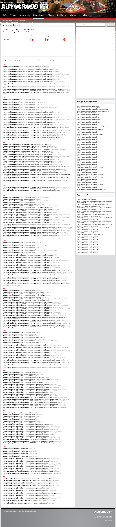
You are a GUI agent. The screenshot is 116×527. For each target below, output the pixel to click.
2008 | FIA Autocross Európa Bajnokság (87, 241)
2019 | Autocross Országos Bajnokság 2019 (88, 114)
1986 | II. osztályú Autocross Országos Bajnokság (90, 174)
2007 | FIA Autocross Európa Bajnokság (87, 242)
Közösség (74, 15)
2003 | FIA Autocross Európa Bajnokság (87, 249)
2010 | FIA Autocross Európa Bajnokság (87, 237)
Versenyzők (25, 15)
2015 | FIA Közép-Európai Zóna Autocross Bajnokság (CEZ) (93, 227)
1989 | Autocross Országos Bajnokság (87, 164)
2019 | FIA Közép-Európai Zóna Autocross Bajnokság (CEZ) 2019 (94, 214)
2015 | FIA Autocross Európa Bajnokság (87, 226)
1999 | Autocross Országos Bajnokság (87, 147)
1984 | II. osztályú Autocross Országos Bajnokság (90, 180)
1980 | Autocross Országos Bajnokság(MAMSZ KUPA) (91, 189)
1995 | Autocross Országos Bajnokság (87, 154)
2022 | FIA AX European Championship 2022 (89, 202)
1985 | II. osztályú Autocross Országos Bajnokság (90, 177)
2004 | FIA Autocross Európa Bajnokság (87, 247)
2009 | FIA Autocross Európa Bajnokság (87, 239)
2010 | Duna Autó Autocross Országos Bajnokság (90, 129)
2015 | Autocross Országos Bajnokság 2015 (88, 121)
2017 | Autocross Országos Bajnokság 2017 (88, 117)
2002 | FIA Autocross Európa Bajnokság (87, 251)
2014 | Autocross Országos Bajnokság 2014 (88, 122)
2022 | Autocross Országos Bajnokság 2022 (88, 108)
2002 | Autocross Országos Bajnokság (87, 142)
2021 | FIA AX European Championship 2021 (89, 206)
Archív (84, 15)
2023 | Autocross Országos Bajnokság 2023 (88, 106)
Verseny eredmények (19, 20)
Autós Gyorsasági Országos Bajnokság (102, 517)
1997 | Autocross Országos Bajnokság (87, 151)
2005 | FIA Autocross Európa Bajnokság (87, 246)
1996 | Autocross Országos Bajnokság (87, 152)
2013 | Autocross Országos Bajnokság (87, 124)
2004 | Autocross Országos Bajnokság (87, 139)
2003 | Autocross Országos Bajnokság (87, 141)
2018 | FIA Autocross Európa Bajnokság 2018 (89, 216)
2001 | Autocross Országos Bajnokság (87, 144)
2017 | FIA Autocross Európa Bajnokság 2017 (89, 219)
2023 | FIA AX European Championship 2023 (89, 199)
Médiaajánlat (13, 511)
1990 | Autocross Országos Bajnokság (87, 162)
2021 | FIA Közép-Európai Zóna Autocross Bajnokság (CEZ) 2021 (94, 207)
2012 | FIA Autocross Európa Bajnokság (87, 232)
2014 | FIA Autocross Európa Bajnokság (87, 229)
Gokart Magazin (108, 520)
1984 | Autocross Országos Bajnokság (87, 179)
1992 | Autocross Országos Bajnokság (87, 159)
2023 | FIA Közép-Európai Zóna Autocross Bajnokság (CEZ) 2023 (94, 201)
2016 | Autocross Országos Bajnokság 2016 (88, 119)
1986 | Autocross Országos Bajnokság (87, 172)
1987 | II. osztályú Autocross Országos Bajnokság (90, 171)
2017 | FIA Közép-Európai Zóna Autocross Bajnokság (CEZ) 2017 (94, 221)
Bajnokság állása (7, 20)
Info (5, 15)
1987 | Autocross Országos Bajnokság (87, 169)
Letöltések (61, 15)
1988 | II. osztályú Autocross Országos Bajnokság (90, 167)
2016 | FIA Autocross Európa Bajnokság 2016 (89, 222)
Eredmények (38, 15)
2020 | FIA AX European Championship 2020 (89, 209)
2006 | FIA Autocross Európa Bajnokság (87, 244)
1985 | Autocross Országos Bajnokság (87, 175)
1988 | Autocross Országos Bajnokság (87, 166)
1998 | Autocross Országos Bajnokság (87, 149)
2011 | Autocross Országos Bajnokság (87, 127)
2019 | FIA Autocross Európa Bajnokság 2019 (89, 212)
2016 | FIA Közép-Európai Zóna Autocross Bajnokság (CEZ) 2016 (94, 224)
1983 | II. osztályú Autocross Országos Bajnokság (90, 184)
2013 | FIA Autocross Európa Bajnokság (87, 231)
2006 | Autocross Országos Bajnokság (87, 136)
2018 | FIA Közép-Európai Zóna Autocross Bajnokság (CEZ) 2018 (94, 217)
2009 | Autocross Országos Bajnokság (87, 131)
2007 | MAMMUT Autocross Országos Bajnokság (90, 134)
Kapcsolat (6, 511)
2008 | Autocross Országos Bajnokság (87, 132)
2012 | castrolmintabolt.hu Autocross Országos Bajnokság (92, 126)
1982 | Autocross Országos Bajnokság (87, 185)
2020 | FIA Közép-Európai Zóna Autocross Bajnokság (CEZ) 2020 (94, 211)
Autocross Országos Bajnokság (104, 516)
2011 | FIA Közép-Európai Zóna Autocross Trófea (90, 234)
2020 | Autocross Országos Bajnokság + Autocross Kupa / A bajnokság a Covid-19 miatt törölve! (93, 111)
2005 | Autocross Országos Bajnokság (87, 137)
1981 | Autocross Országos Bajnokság (87, 187)
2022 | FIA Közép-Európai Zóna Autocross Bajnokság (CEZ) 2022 (94, 204)
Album (51, 15)
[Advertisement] (38, 51)
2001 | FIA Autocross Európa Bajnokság (87, 252)
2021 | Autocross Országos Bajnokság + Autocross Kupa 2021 (93, 109)
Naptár (13, 15)
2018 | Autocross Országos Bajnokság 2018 (88, 116)
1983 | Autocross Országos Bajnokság (87, 182)
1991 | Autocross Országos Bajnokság (87, 161)
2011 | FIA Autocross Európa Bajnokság (87, 236)
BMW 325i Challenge (106, 519)
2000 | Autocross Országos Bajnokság (87, 146)
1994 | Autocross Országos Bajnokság (87, 156)
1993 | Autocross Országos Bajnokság (87, 157)
